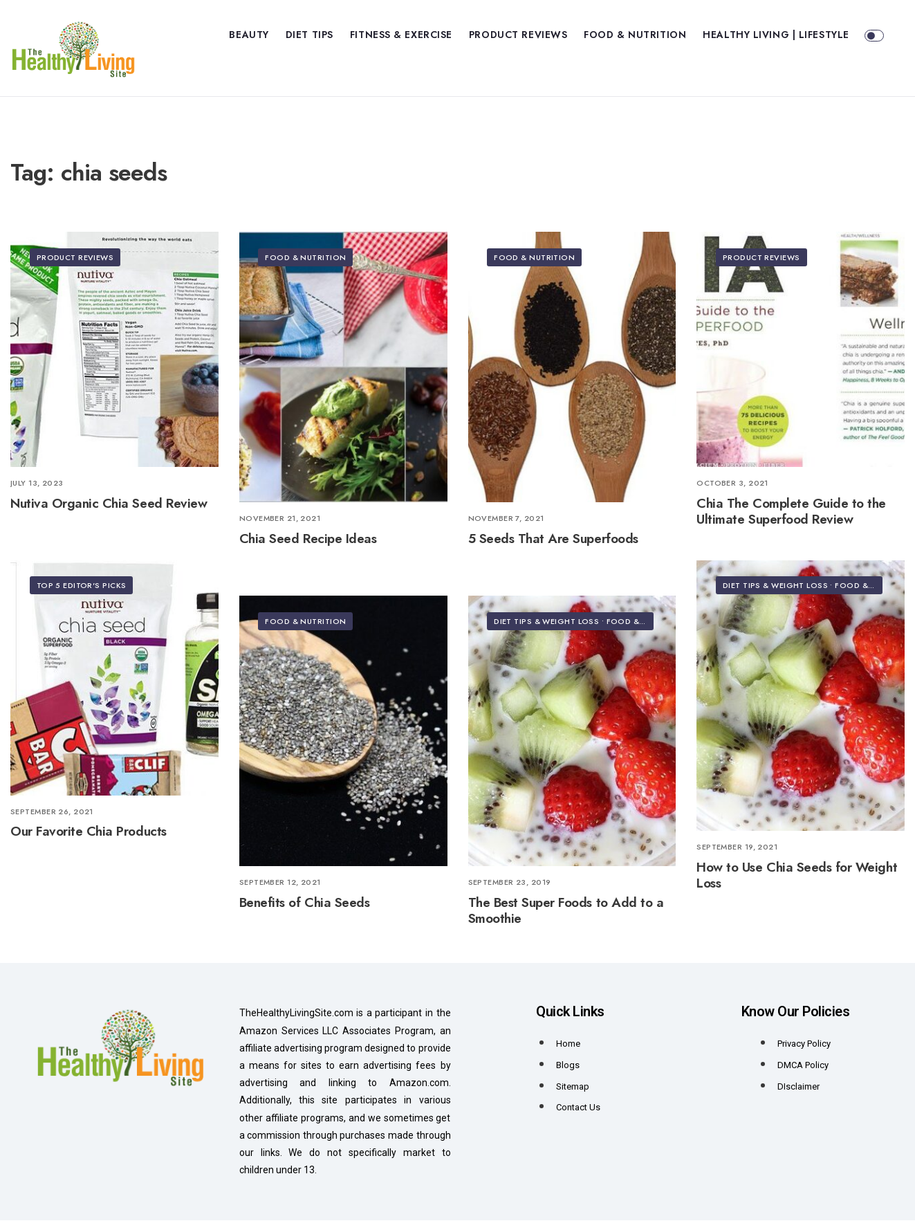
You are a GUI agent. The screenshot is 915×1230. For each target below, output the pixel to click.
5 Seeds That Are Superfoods (553, 548)
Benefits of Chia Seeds (304, 912)
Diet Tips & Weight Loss (776, 595)
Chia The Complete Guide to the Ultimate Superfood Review (791, 520)
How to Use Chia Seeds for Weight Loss (796, 884)
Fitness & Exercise (401, 35)
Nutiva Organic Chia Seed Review (108, 512)
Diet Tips (309, 35)
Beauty (248, 35)
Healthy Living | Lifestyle (776, 35)
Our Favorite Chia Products (88, 841)
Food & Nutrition (635, 35)
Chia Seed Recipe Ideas (308, 548)
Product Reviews (518, 35)
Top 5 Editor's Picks (83, 595)
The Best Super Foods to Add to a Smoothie (566, 920)
